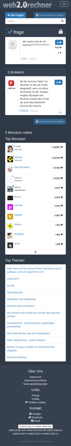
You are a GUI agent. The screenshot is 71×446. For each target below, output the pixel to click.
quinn (17, 243)
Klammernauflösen (17, 357)
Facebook (35, 417)
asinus (17, 177)
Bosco (17, 196)
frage (16, 32)
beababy (19, 234)
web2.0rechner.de (36, 430)
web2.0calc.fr (20, 433)
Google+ (35, 414)
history (17, 224)
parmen (18, 205)
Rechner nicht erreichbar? (21, 306)
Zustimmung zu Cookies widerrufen (35, 426)
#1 (60, 112)
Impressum (35, 377)
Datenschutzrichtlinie (35, 380)
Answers (16, 72)
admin (17, 187)
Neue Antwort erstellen (50, 15)
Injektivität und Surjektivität (21, 299)
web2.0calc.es (54, 430)
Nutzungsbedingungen (35, 384)
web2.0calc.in (35, 433)
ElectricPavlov (22, 167)
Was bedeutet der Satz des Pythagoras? (28, 333)
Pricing (35, 395)
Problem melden (35, 402)
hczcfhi (11, 285)
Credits (35, 399)
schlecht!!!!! (13, 278)
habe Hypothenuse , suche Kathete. (26, 340)
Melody (18, 157)
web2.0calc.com (17, 430)
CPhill (17, 146)
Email (35, 420)
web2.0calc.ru (50, 433)
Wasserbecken (15, 292)
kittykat (18, 214)
